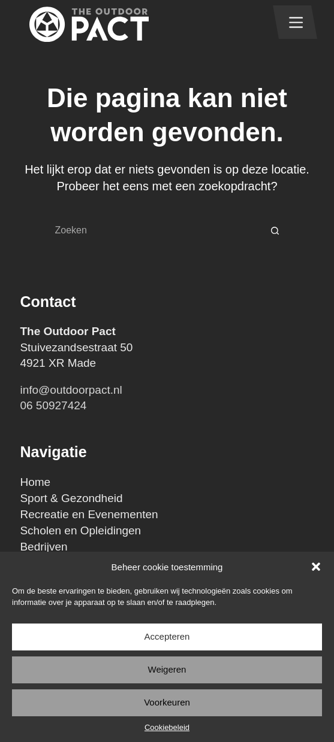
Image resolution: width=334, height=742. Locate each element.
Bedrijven (43, 546)
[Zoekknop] (275, 230)
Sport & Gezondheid (71, 498)
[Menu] (296, 22)
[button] (316, 567)
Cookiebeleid (167, 727)
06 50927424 (53, 405)
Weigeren (167, 669)
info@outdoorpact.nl (71, 390)
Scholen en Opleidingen (80, 530)
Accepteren (167, 636)
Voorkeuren (167, 702)
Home (35, 482)
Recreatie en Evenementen (89, 514)
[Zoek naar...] (155, 230)
